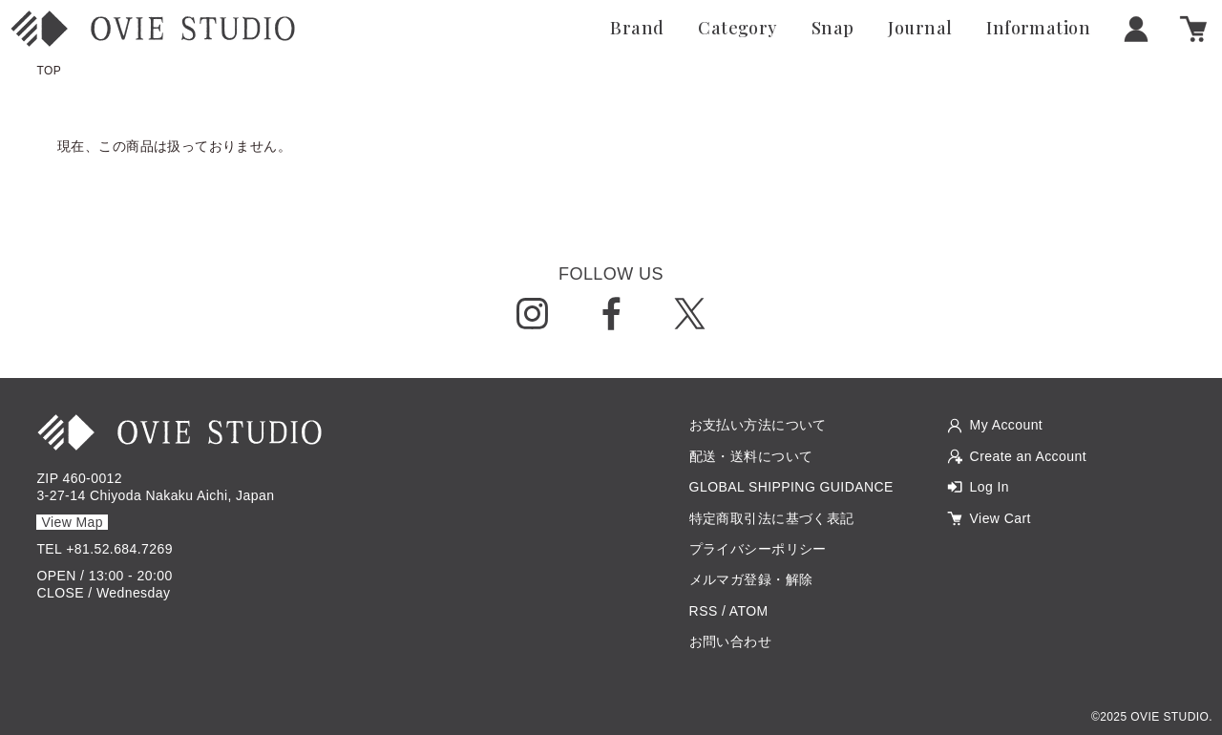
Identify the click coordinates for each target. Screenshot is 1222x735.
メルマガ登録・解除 (751, 579)
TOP (48, 70)
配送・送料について (751, 456)
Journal (920, 28)
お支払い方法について (758, 424)
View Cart (1000, 518)
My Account (1006, 424)
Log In (989, 486)
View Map (72, 522)
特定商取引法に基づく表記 (771, 518)
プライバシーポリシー (758, 548)
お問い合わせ (730, 641)
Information (1038, 28)
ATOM (749, 611)
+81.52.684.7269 (119, 548)
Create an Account (1028, 456)
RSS (703, 611)
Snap (832, 28)
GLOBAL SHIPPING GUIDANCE (791, 486)
